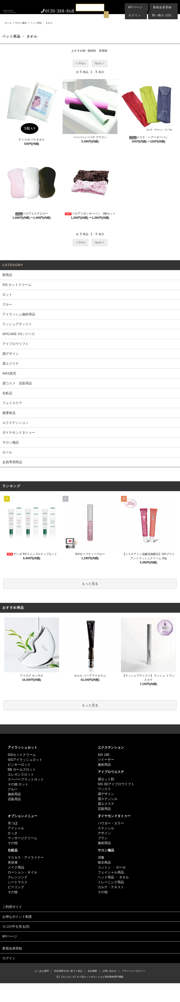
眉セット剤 (106, 779)
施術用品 (14, 794)
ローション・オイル (22, 872)
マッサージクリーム (22, 838)
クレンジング (17, 877)
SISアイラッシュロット (25, 759)
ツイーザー (106, 759)
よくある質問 (42, 971)
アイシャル (16, 828)
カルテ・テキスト (111, 887)
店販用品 (14, 799)
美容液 (13, 862)
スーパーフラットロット (26, 779)
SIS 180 (103, 755)
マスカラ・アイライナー (26, 857)
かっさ (13, 833)
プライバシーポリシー (133, 971)
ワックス (104, 789)
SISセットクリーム (22, 755)
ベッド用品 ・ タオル (113, 877)
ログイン (134, 15)
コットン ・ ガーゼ (112, 867)
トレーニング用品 (111, 882)
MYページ (135, 7)
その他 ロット (18, 784)
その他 (13, 843)
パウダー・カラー (111, 823)
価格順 (91, 50)
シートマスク (17, 882)
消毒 (101, 857)
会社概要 (92, 971)
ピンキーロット (19, 764)
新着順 (103, 50)
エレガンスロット (21, 774)
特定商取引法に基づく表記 (68, 971)
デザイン (104, 833)
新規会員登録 (162, 7)
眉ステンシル (107, 799)
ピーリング (16, 887)
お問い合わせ (109, 971)
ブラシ (103, 838)
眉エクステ (106, 804)
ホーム (8, 23)
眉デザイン (106, 794)
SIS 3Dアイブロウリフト (116, 784)
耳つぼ (13, 823)
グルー (13, 789)
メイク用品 (16, 867)
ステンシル (106, 828)
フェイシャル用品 (111, 872)
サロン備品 (21, 23)
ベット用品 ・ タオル (41, 23)
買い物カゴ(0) (162, 15)
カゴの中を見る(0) (90, 927)
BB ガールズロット (22, 769)
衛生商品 (104, 862)
